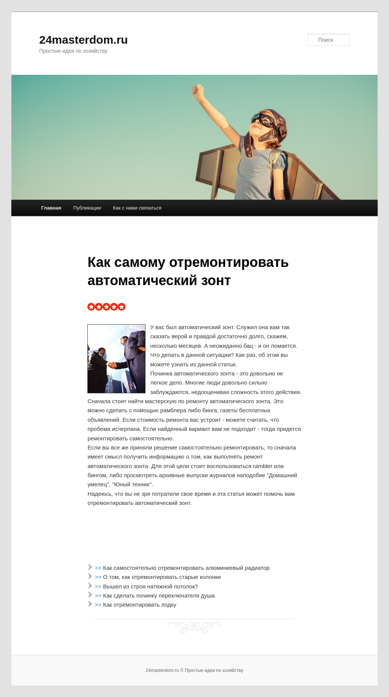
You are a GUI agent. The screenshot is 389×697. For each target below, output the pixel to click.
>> (99, 568)
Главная (51, 208)
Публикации (87, 208)
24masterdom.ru (83, 39)
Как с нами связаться (137, 208)
